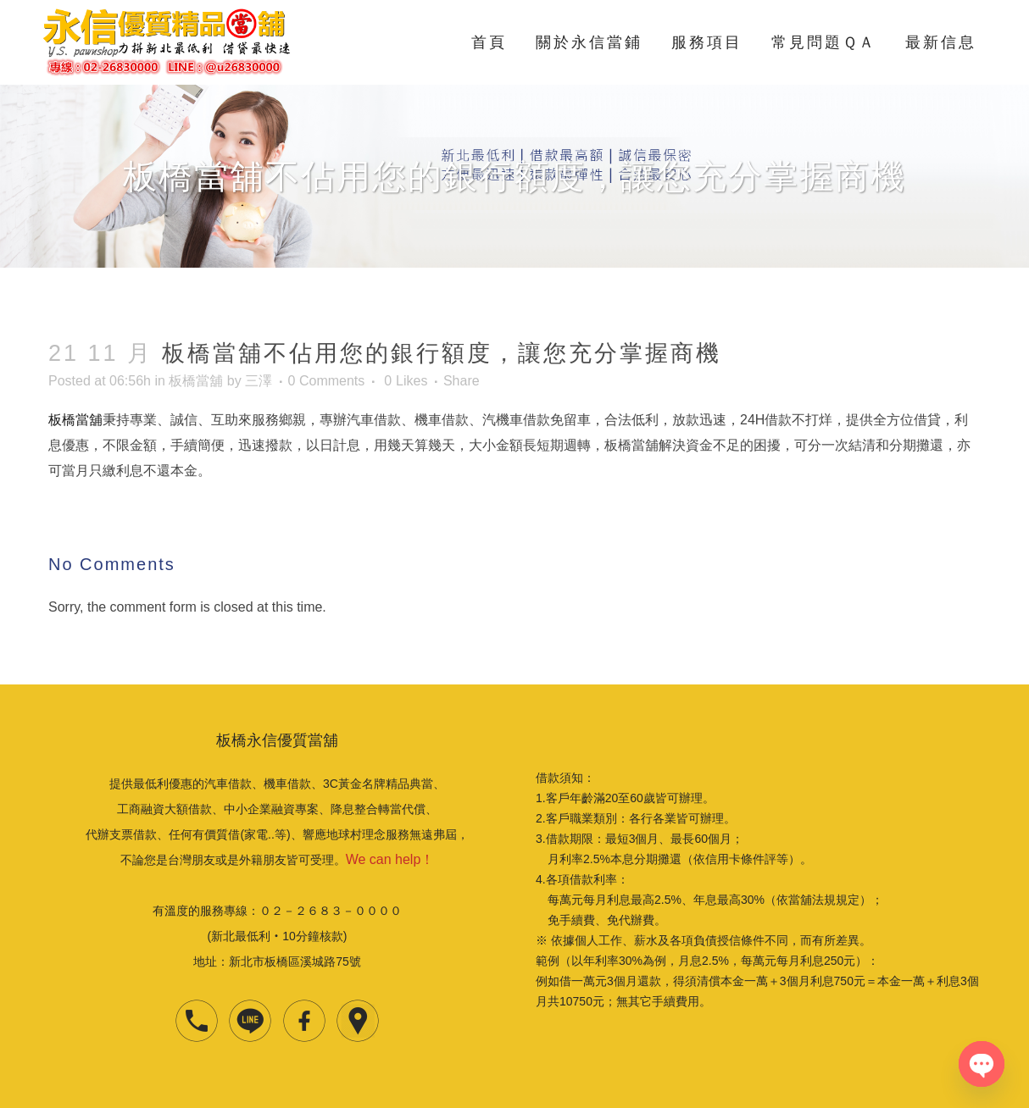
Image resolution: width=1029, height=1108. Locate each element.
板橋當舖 (196, 381)
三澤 (258, 381)
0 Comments (326, 381)
